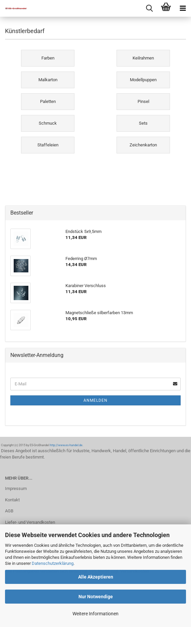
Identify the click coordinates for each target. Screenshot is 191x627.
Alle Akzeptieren (95, 577)
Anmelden (95, 400)
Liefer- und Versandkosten (30, 522)
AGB (9, 510)
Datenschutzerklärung (52, 563)
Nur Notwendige (95, 596)
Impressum (16, 488)
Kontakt (12, 499)
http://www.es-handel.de (66, 445)
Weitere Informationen (95, 613)
